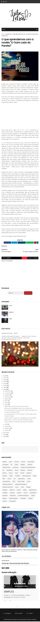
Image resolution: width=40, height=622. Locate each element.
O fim (10, 306)
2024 (5, 378)
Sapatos (11, 313)
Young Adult (12, 501)
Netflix (25, 490)
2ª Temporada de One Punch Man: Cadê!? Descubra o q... (20, 410)
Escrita (22, 473)
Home (3, 34)
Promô (25, 493)
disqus (29, 258)
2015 (4, 437)
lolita (22, 487)
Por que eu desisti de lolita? (12, 412)
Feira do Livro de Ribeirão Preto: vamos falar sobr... (18, 409)
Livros (16, 487)
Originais (5, 493)
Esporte (29, 473)
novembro (8, 393)
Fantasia (17, 476)
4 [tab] (24, 607)
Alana (4, 143)
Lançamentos (6, 482)
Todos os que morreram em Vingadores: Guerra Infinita (20, 418)
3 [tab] (21, 607)
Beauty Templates (31, 620)
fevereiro (7, 429)
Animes (17, 462)
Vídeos (5, 501)
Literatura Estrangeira (21, 485)
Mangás (5, 490)
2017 (4, 433)
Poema (19, 493)
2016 (4, 435)
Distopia (23, 470)
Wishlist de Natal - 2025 (9, 334)
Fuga (10, 319)
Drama (4, 473)
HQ (15, 479)
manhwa (12, 490)
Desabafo (9, 470)
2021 (4, 384)
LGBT (14, 482)
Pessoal (12, 493)
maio (6, 405)
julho (6, 401)
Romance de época (23, 496)
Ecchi (16, 473)
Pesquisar (28, 293)
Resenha (5, 496)
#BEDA (4, 462)
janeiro (7, 430)
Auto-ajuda (31, 462)
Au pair (23, 462)
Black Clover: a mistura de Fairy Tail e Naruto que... (18, 420)
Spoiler (5, 499)
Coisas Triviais (24, 130)
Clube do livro (6, 468)
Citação (23, 465)
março (7, 427)
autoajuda (5, 465)
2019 (4, 388)
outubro (7, 395)
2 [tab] (19, 607)
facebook (35, 258)
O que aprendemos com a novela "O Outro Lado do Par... (20, 414)
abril (6, 425)
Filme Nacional (26, 476)
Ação (10, 462)
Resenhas (8, 34)
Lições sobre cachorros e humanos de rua (16, 407)
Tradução (23, 499)
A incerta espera (9, 416)
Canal (16, 465)
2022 (4, 382)
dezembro (8, 391)
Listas (28, 482)
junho (6, 403)
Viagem (30, 499)
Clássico (30, 465)
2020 (5, 386)
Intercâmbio (21, 479)
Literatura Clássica (8, 485)
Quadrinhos (33, 493)
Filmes (34, 476)
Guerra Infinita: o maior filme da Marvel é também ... (19, 422)
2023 (4, 380)
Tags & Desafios (13, 499)
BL (11, 465)
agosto (7, 399)
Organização (32, 490)
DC (3, 470)
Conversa (15, 468)
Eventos (5, 476)
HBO (4, 479)
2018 (4, 390)
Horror (9, 479)
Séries (33, 496)
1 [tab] (16, 607)
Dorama (30, 470)
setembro (8, 397)
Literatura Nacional (8, 487)
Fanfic (11, 476)
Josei (28, 479)
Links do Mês (21, 482)
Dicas (16, 470)
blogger (24, 258)
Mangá (28, 487)
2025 (4, 376)
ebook (11, 473)
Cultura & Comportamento (28, 468)
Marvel (19, 490)
